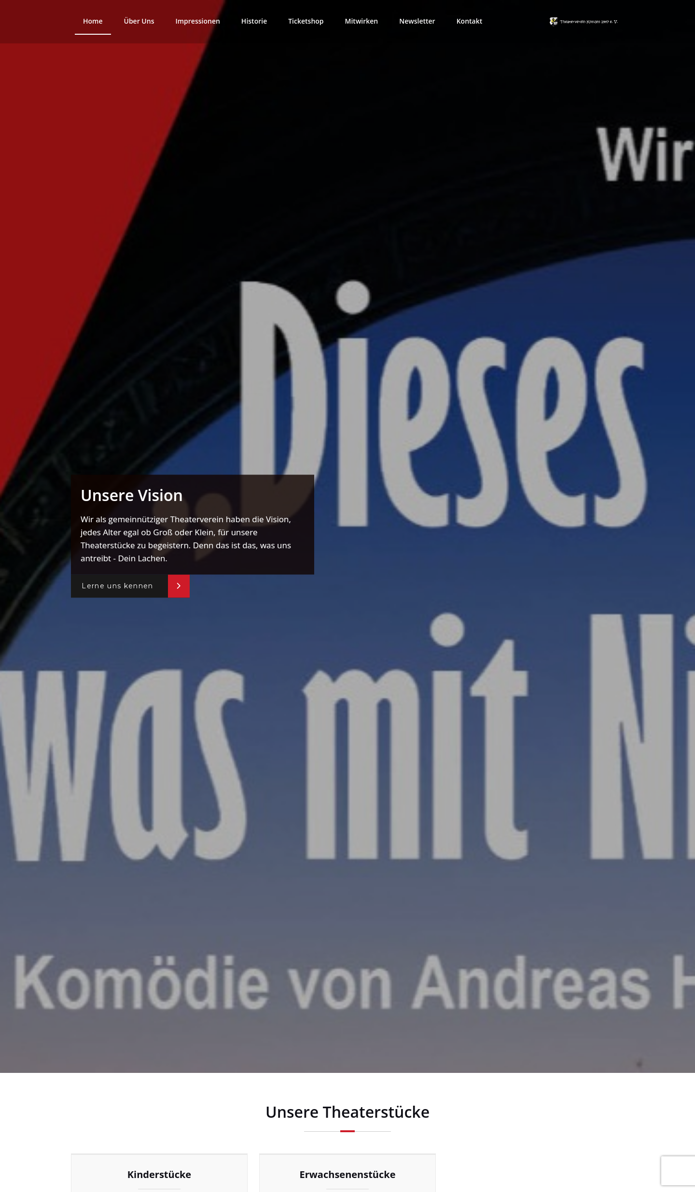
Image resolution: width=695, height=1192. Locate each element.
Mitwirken (361, 21)
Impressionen (197, 21)
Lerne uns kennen (117, 586)
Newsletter (417, 21)
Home (93, 21)
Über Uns (139, 21)
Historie (254, 21)
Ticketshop (305, 21)
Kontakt (470, 21)
